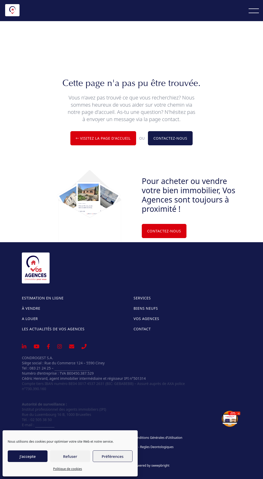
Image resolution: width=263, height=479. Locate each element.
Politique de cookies (67, 469)
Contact (142, 328)
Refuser (70, 456)
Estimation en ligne (42, 298)
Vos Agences (146, 318)
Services (142, 298)
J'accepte (28, 456)
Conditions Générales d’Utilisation (158, 438)
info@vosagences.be (72, 368)
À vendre (31, 308)
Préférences (113, 456)
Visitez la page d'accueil (103, 138)
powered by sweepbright (152, 466)
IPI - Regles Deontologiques (154, 447)
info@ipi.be (44, 424)
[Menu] (254, 10)
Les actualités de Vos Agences (53, 328)
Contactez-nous (170, 138)
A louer (30, 318)
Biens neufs (146, 308)
